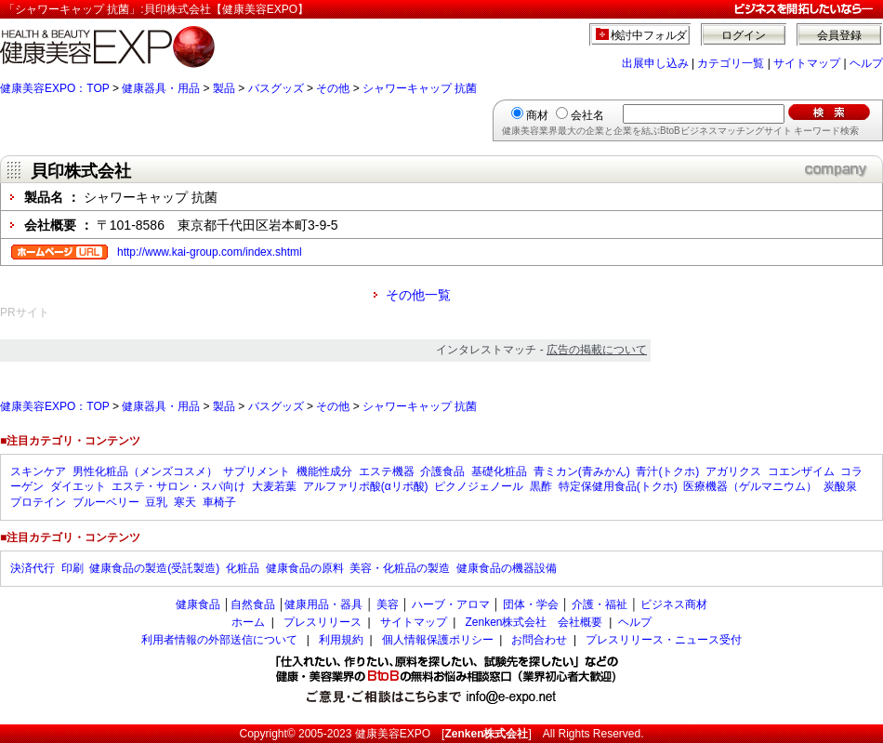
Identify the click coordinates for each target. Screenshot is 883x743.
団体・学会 (531, 604)
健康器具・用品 (161, 88)
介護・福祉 (599, 604)
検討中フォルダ (649, 35)
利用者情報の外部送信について (219, 639)
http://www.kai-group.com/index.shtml (209, 252)
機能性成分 (324, 471)
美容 (387, 604)
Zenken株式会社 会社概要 (533, 622)
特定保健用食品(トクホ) (618, 486)
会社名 (587, 115)
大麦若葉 (274, 486)
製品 (224, 88)
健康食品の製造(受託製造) (154, 568)
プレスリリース (322, 622)
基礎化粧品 (499, 471)
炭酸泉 (840, 486)
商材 (537, 115)
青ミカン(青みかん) (582, 471)
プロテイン (38, 502)
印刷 (72, 568)
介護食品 (442, 471)
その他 (332, 88)
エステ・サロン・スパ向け (178, 486)
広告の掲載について (597, 349)
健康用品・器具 (323, 604)
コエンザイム (801, 471)
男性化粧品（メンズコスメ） (144, 471)
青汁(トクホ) (667, 471)
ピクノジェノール (478, 486)
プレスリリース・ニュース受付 (664, 639)
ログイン (743, 35)
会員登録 (839, 35)
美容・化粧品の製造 (399, 568)
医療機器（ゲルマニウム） (750, 486)
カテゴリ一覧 (730, 63)
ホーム (248, 622)
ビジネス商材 (673, 604)
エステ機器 (387, 471)
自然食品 (253, 604)
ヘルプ (866, 63)
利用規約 (341, 639)
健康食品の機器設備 (506, 568)
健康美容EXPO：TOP (55, 88)
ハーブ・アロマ (451, 604)
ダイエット (78, 486)
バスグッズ (276, 88)
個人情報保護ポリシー (438, 639)
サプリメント (256, 471)
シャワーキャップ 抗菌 (419, 88)
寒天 (185, 502)
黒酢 (541, 486)
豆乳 (156, 502)
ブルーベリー (105, 502)
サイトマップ (806, 63)
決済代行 (32, 568)
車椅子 (219, 502)
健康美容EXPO (392, 733)
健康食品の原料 (305, 568)
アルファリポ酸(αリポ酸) (365, 486)
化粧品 (242, 568)
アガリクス (733, 471)
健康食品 (198, 604)
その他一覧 (418, 294)
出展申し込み (655, 63)
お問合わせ (539, 639)
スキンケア (38, 471)
